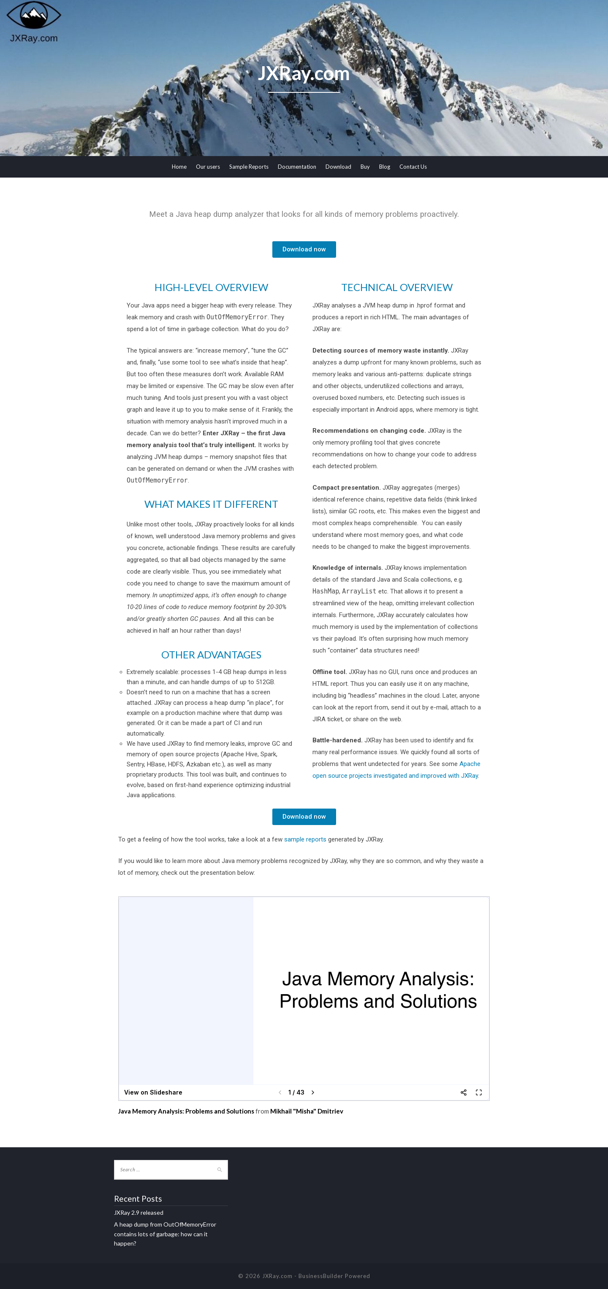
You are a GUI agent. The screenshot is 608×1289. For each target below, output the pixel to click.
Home (179, 166)
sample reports (305, 839)
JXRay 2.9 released (138, 1212)
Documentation (297, 166)
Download (338, 166)
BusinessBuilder (321, 1276)
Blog (384, 166)
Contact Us (413, 166)
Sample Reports (249, 166)
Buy (365, 166)
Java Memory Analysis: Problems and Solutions (186, 1111)
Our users (208, 166)
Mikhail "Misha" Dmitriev (306, 1111)
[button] (304, 249)
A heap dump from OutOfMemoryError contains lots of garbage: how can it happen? (165, 1234)
